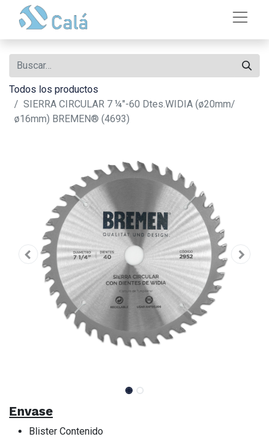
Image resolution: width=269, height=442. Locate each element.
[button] (28, 254)
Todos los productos (53, 89)
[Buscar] (247, 65)
